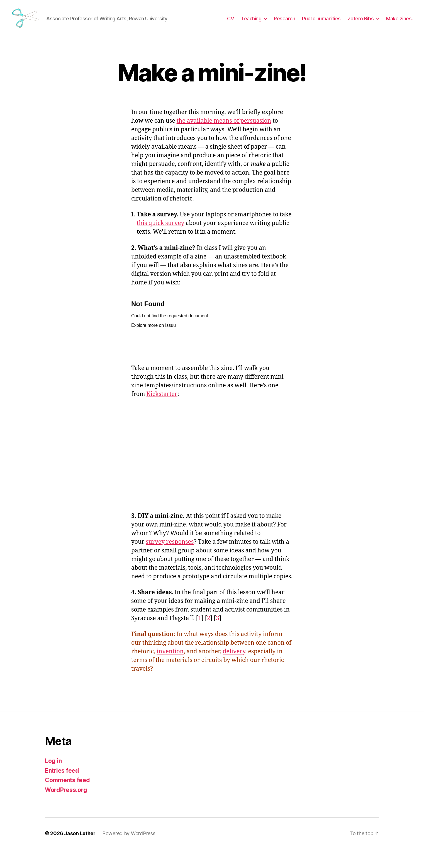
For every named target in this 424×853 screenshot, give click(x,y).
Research (284, 20)
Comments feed (67, 783)
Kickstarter (162, 398)
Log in (53, 764)
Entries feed (62, 774)
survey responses (170, 545)
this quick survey (160, 227)
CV (230, 20)
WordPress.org (66, 793)
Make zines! (399, 20)
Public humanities (321, 20)
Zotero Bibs (361, 20)
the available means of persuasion (224, 125)
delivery (234, 655)
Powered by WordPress (128, 837)
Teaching (251, 20)
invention (170, 655)
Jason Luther (80, 837)
